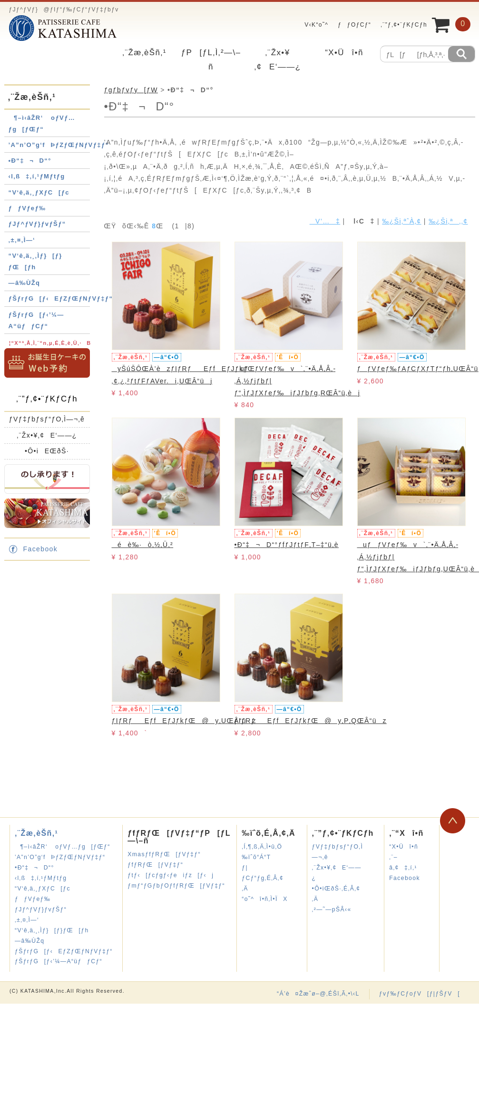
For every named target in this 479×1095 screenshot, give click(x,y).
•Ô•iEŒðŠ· (47, 451)
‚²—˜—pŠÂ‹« (332, 909)
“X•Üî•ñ (344, 52)
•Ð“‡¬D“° (30, 160)
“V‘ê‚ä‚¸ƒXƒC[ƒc (39, 192)
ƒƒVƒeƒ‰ (27, 208)
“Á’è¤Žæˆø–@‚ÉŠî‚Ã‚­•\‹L (318, 993)
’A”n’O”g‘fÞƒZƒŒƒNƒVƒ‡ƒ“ (59, 144)
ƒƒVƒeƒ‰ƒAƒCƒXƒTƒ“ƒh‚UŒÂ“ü (418, 368)
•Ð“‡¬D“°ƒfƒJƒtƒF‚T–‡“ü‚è (287, 544)
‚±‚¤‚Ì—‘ (22, 240)
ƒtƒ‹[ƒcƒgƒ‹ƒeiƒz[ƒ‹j (170, 875)
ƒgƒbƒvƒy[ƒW (131, 90)
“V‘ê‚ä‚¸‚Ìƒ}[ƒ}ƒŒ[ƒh (52, 930)
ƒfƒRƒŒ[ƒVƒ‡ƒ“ (155, 864)
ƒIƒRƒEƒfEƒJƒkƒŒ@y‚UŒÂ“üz (184, 720)
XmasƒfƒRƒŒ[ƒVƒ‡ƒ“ (164, 854)
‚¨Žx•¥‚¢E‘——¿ (47, 435)
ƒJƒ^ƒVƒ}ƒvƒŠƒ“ (37, 223)
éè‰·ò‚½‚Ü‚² (143, 544)
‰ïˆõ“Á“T (256, 857)
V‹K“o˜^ (314, 24)
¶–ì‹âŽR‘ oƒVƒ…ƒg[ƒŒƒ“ (62, 846)
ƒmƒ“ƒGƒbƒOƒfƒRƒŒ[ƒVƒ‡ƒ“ (176, 885)
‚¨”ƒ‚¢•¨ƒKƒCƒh (404, 24)
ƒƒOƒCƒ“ (354, 24)
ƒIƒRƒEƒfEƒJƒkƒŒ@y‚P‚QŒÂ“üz (311, 720)
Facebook (40, 549)
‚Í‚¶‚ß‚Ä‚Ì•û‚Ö (262, 846)
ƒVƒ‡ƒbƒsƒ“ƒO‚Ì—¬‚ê (47, 419)
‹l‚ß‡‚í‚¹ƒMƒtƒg (37, 176)
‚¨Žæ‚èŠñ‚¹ (144, 52)
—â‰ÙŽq (24, 282)
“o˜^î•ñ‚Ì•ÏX (264, 899)
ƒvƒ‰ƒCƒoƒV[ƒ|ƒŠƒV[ (419, 993)
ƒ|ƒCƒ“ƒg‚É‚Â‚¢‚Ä (262, 878)
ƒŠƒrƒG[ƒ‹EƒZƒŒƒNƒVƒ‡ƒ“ (61, 298)
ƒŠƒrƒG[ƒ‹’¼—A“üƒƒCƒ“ (58, 961)
